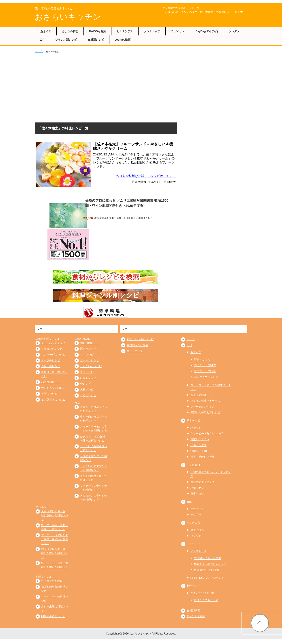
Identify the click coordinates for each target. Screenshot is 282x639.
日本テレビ (193, 420)
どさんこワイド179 (202, 593)
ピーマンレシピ (89, 360)
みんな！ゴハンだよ (206, 377)
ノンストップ (152, 31)
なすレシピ (87, 354)
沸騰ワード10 (198, 451)
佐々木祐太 (169, 182)
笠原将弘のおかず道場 (207, 558)
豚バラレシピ (88, 348)
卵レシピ (85, 383)
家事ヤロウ (197, 493)
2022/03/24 (140, 182)
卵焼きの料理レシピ (53, 616)
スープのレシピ (50, 360)
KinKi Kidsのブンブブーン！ (207, 577)
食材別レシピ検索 (137, 345)
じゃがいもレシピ (91, 366)
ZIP (42, 39)
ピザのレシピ (49, 393)
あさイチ (45, 31)
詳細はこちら (145, 218)
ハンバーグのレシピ (53, 354)
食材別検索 (193, 610)
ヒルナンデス (125, 31)
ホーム (39, 51)
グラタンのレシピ (52, 348)
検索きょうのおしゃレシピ (210, 564)
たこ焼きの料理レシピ (54, 580)
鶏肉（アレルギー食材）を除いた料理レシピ (54, 553)
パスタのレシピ (50, 382)
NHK (189, 345)
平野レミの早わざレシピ (205, 412)
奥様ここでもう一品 (206, 600)
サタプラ (195, 514)
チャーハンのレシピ (53, 343)
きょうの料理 (70, 31)
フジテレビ (193, 543)
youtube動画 (123, 39)
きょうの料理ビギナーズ (205, 400)
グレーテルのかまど (202, 406)
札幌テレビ (193, 585)
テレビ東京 (193, 522)
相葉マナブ (197, 487)
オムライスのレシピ (53, 399)
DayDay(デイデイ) (206, 31)
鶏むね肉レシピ (89, 343)
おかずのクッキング (202, 482)
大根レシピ (87, 389)
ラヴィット (177, 31)
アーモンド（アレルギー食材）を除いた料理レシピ (54, 539)
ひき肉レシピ (88, 377)
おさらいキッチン (68, 16)
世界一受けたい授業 (202, 456)
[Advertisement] (141, 87)
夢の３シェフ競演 (205, 371)
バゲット (195, 427)
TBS (189, 501)
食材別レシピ (96, 39)
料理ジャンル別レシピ (140, 339)
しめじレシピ (88, 395)
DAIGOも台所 (97, 31)
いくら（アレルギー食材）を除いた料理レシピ (54, 567)
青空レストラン (199, 439)
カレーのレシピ (50, 366)
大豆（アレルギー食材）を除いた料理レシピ (54, 515)
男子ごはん (197, 530)
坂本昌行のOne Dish (206, 569)
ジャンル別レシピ (66, 39)
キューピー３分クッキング (206, 433)
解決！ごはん (202, 359)
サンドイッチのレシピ (54, 387)
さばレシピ (87, 372)
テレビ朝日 (193, 465)
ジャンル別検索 (196, 616)
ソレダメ (234, 31)
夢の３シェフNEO (205, 365)
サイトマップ (135, 351)
